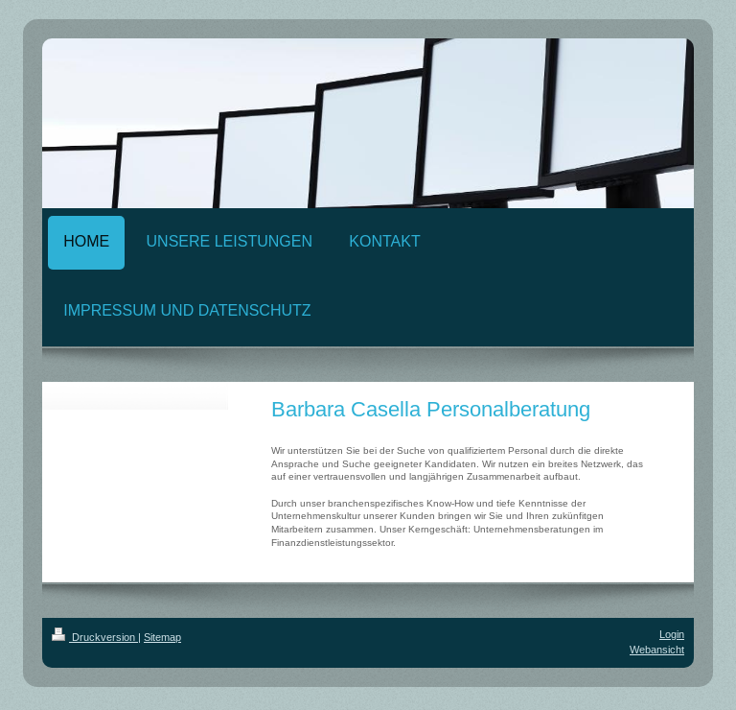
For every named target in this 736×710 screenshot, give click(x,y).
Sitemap (162, 637)
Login (671, 634)
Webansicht (657, 649)
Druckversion (95, 637)
